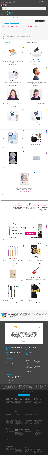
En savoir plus (14, 230)
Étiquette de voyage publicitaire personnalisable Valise (36, 279)
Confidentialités (30, 391)
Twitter (38, 21)
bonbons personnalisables (9, 405)
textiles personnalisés (9, 419)
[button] (42, 2)
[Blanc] (35, 59)
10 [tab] (28, 341)
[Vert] (31, 144)
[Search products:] (23, 8)
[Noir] (37, 59)
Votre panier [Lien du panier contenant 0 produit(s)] (13, 13)
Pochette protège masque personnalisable (13, 82)
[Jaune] (13, 237)
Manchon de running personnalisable (36, 300)
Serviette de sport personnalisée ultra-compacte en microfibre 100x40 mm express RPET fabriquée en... (36, 241)
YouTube (40, 21)
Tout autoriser (30, 233)
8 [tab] (26, 341)
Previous (7, 336)
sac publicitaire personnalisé (10, 444)
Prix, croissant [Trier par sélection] (39, 42)
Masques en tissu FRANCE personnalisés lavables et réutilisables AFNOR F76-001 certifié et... (24, 189)
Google (33, 327)
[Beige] (14, 80)
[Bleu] (38, 59)
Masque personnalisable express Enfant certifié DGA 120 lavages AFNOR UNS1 (13, 125)
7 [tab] (25, 341)
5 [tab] (23, 341)
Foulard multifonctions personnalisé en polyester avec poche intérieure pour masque (13, 104)
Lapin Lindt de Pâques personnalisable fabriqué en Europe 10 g (36, 261)
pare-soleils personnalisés (37, 423)
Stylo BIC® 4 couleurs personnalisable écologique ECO (13, 300)
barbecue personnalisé (19, 434)
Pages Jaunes (37, 327)
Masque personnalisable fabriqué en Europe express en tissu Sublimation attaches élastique (36, 83)
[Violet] (10, 258)
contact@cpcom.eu (10, 382)
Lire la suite (5, 38)
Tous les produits (43, 305)
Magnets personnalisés (9, 431)
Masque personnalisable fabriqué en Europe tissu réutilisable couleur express (36, 146)
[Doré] (12, 258)
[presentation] (3, 53)
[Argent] (16, 258)
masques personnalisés (22, 315)
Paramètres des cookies (17, 233)
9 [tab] (27, 341)
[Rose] (14, 258)
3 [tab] (21, 341)
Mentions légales (25, 391)
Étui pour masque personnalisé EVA (36, 61)
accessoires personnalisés (37, 434)
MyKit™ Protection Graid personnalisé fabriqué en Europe (13, 147)
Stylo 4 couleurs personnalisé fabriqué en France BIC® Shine (13, 261)
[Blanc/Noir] (14, 298)
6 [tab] (24, 341)
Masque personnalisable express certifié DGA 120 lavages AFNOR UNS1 (36, 125)
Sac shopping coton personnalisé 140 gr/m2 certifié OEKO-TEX (12, 281)
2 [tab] (20, 341)
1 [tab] (19, 341)
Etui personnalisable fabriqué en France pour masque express (13, 62)
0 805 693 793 (33, 354)
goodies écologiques (27, 432)
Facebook (36, 21)
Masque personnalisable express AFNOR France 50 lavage (36, 167)
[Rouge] (33, 59)
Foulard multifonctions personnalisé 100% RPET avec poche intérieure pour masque (36, 104)
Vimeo (42, 21)
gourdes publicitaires (37, 401)
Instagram (44, 21)
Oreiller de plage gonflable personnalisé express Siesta (13, 239)
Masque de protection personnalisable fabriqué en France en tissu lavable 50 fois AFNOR (13, 168)
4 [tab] (22, 341)
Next (40, 336)
